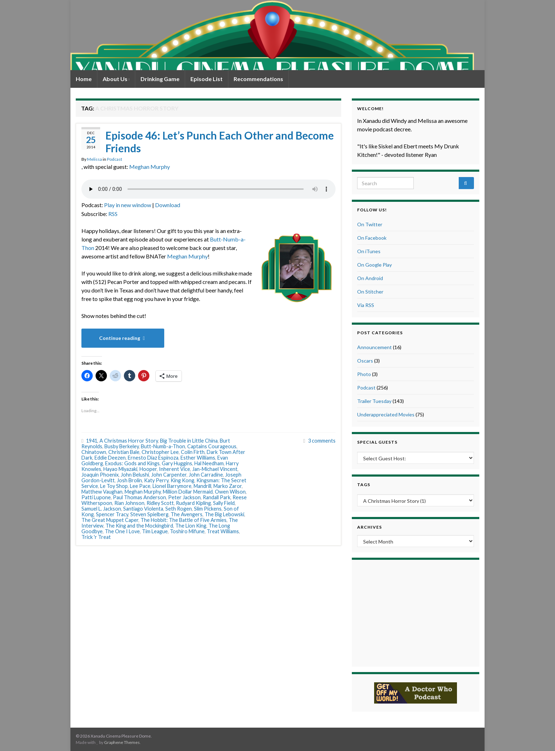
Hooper (148, 469)
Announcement (374, 347)
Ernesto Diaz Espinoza (153, 458)
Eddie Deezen (110, 458)
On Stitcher (370, 292)
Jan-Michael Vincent (215, 469)
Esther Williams (198, 458)
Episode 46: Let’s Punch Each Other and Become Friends (219, 141)
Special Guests (377, 442)
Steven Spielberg (149, 514)
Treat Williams (223, 531)
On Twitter (369, 224)
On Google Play (374, 265)
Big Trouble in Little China (189, 441)
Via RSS (365, 305)
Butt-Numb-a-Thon (163, 446)
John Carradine (206, 475)
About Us (116, 78)
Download (167, 204)
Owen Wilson (230, 492)
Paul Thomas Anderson (139, 497)
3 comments (322, 441)
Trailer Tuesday (374, 401)
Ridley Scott (160, 503)
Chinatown (93, 452)
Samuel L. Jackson (101, 509)
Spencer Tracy (112, 514)
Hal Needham (209, 463)
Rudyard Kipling (193, 503)
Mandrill (202, 486)
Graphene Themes (122, 742)
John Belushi (135, 475)
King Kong (182, 480)
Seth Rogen (178, 509)
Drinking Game (160, 78)
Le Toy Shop (114, 486)
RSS (113, 213)
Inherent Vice (174, 469)
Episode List (206, 78)
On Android (370, 278)
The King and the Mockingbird (139, 526)
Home (84, 78)
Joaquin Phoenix (100, 475)
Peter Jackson (184, 497)
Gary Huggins (177, 463)
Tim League (155, 531)
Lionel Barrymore (172, 486)
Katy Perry (156, 480)
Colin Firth (193, 452)
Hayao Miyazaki (120, 469)
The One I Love (122, 531)
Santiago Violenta (143, 509)
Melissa (94, 159)
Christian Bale (123, 452)
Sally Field (224, 503)
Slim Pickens (208, 509)
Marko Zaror (227, 486)
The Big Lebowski (224, 514)
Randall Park (216, 497)
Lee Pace (140, 486)
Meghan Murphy (149, 166)
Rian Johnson (129, 503)
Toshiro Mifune (187, 531)
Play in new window (127, 204)
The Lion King (190, 526)
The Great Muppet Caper (109, 520)
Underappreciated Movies (385, 414)
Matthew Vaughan (101, 492)
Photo (364, 374)
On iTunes (369, 251)
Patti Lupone (96, 497)
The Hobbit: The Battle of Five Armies (184, 520)
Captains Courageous (211, 446)
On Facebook (372, 238)
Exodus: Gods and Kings (132, 463)
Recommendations (258, 78)
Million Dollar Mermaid (188, 492)
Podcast (114, 159)
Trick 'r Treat (96, 537)
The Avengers (186, 514)
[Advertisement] (415, 612)
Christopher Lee (160, 452)
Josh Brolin (129, 480)
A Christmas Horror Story (128, 441)
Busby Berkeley (121, 446)
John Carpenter (169, 475)
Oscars (365, 361)
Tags (363, 484)
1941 (91, 441)
